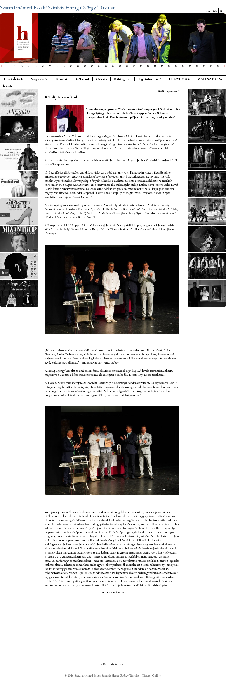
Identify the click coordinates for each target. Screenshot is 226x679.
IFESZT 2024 (179, 79)
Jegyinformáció (150, 79)
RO (215, 10)
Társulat (61, 79)
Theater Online (151, 675)
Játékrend (81, 79)
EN (221, 10)
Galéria (101, 79)
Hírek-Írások (13, 79)
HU (208, 10)
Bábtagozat (122, 79)
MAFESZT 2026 (209, 79)
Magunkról (39, 79)
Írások (7, 85)
